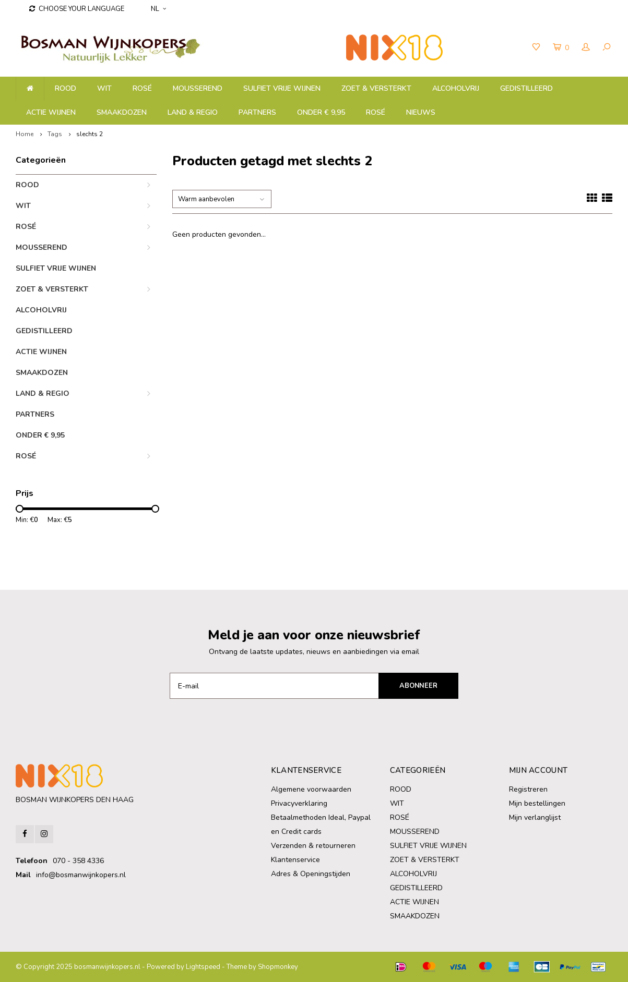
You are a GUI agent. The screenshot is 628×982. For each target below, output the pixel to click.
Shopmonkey (278, 967)
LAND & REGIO (193, 112)
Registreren (528, 789)
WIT (104, 88)
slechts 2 (89, 134)
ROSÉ (142, 88)
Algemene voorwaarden (311, 789)
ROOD (65, 88)
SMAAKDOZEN (122, 112)
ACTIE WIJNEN (51, 112)
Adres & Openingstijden (310, 874)
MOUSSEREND (197, 88)
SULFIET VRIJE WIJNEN (282, 88)
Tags (55, 134)
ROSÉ (375, 112)
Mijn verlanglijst (535, 817)
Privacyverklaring (299, 803)
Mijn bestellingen (537, 803)
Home (24, 134)
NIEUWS (420, 112)
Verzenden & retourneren (313, 846)
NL (158, 9)
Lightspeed (203, 967)
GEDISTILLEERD (526, 88)
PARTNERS (257, 112)
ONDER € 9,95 (321, 112)
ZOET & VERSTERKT (376, 88)
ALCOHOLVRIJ (455, 88)
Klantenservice (295, 860)
